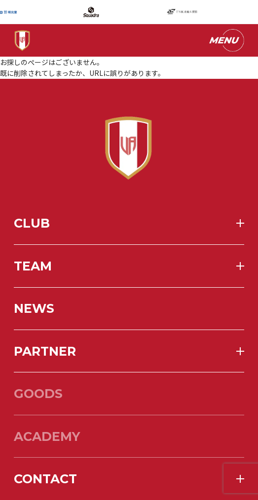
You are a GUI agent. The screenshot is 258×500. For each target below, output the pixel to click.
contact (45, 478)
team (33, 266)
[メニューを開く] (226, 40)
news (34, 308)
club (32, 223)
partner (45, 351)
